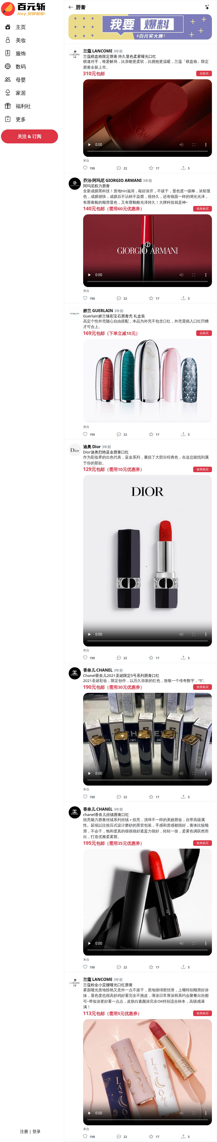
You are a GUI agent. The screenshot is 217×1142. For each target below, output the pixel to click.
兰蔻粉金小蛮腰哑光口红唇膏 (108, 984)
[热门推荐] (207, 7)
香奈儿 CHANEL (98, 670)
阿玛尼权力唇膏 (96, 185)
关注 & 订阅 (29, 136)
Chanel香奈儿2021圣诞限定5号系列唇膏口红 (121, 675)
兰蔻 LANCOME (98, 51)
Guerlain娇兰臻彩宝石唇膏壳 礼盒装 (114, 315)
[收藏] (151, 168)
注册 (24, 1131)
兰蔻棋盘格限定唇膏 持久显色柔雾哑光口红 (119, 56)
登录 (36, 1131)
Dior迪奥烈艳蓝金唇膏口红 (106, 451)
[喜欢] (85, 168)
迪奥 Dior (92, 446)
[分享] (183, 168)
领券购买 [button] (202, 208)
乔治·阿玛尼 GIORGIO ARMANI (112, 180)
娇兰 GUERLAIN (98, 310)
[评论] (119, 168)
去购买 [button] (204, 73)
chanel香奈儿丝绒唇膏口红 (106, 814)
